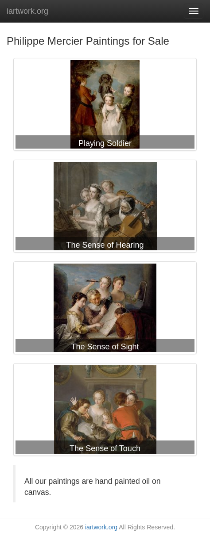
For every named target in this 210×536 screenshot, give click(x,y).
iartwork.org (27, 11)
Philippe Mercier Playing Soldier (105, 106)
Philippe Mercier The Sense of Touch (105, 411)
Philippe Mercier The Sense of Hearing (105, 208)
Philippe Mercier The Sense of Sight (105, 310)
